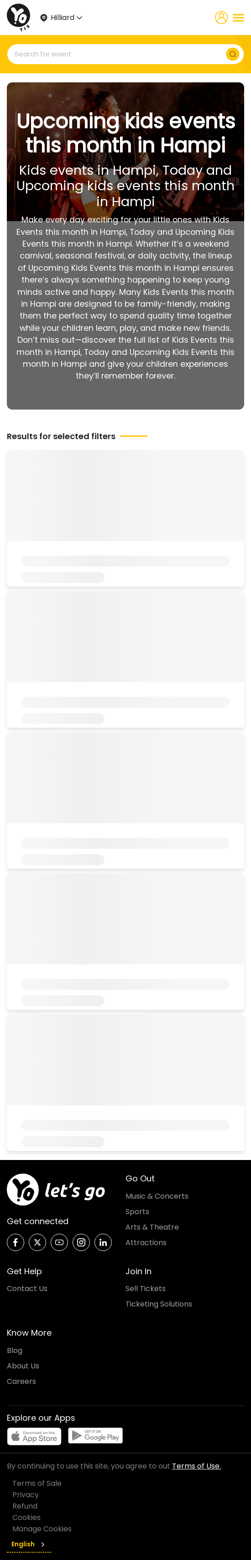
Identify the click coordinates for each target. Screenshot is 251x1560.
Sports (137, 1211)
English (29, 1544)
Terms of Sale (37, 1483)
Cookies (26, 1517)
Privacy (25, 1494)
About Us (23, 1366)
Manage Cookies (42, 1529)
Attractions (146, 1242)
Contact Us (27, 1288)
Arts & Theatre (152, 1227)
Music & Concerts (157, 1196)
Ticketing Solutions (159, 1304)
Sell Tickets (146, 1288)
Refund (24, 1506)
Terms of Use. (196, 1466)
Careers (21, 1381)
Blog (14, 1350)
